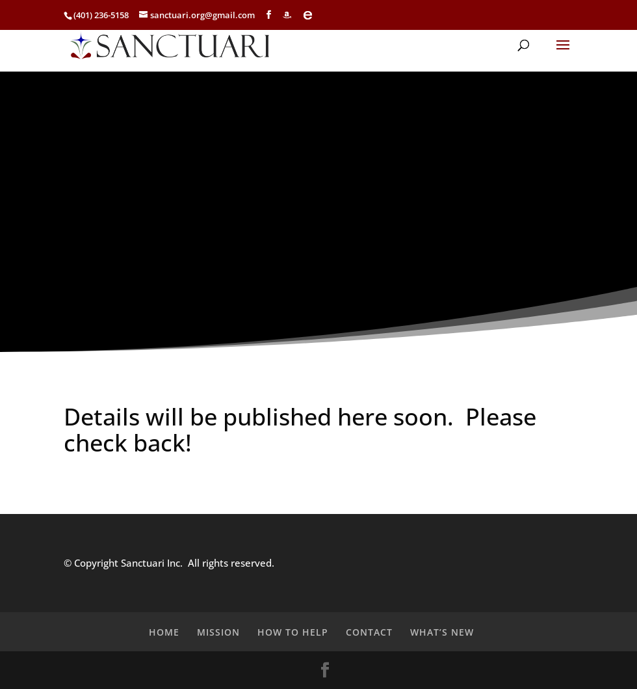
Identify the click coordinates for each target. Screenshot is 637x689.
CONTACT (369, 632)
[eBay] (308, 15)
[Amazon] (287, 15)
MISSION (218, 632)
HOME (164, 632)
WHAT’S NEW (442, 632)
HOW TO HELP (292, 632)
